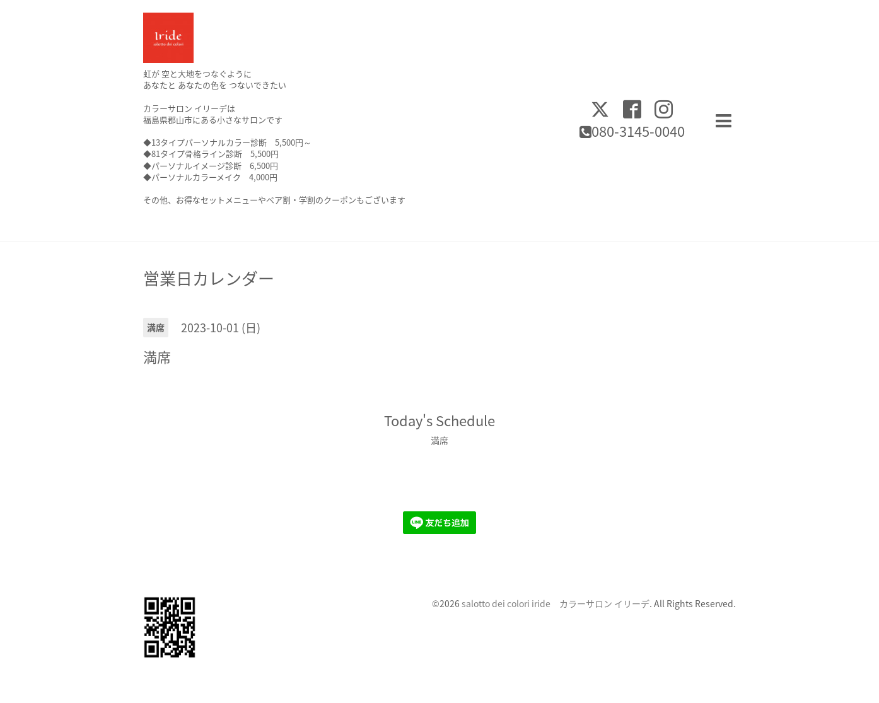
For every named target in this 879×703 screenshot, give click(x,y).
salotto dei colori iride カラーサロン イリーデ (555, 603)
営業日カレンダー (208, 278)
